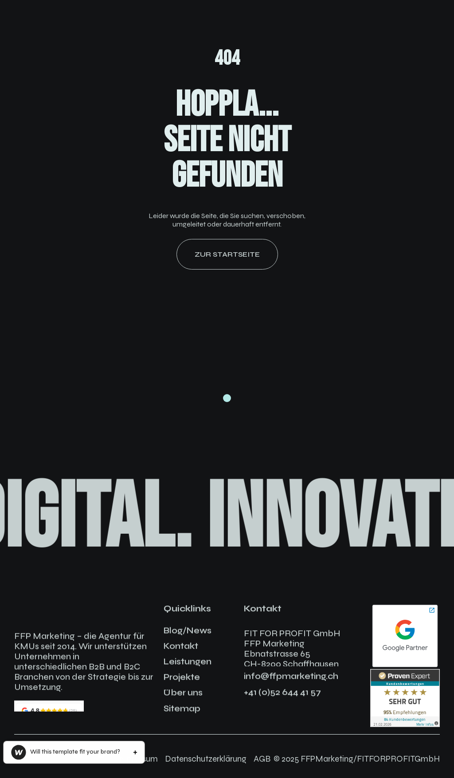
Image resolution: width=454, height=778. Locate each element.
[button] (74, 752)
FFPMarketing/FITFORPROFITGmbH (370, 759)
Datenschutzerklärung (206, 759)
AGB (262, 759)
